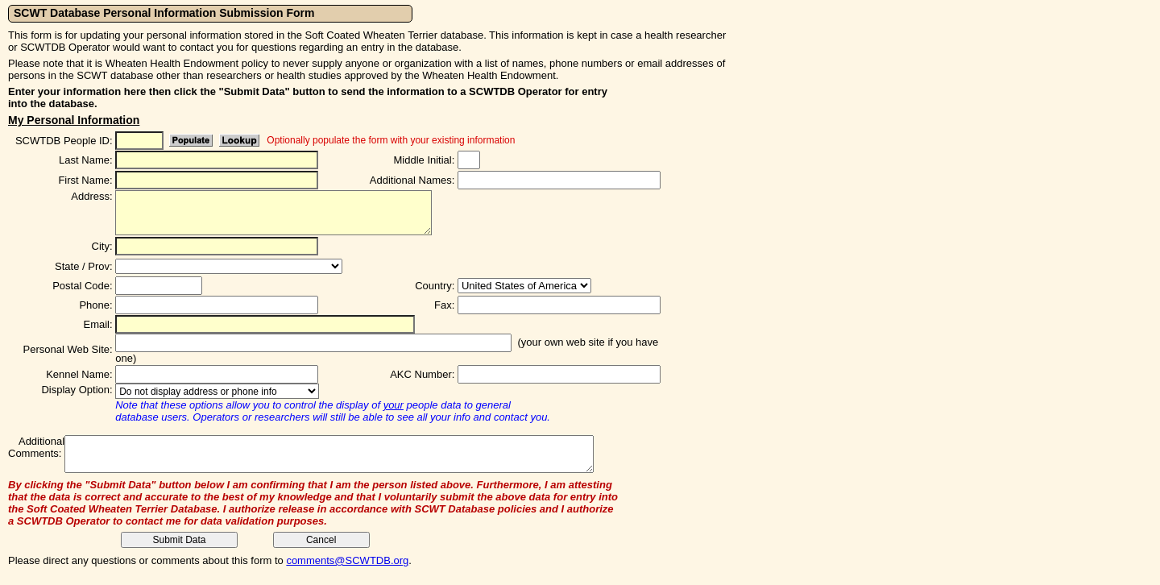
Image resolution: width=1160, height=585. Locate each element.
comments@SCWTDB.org (347, 560)
